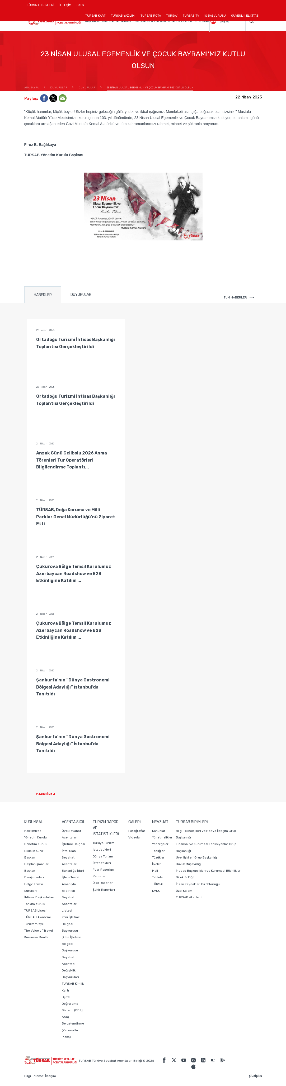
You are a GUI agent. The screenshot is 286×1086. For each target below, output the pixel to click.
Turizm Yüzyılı (34, 924)
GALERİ (176, 21)
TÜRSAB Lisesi (35, 910)
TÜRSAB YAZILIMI (123, 15)
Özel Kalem (184, 891)
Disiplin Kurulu (34, 851)
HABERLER (43, 295)
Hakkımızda (32, 831)
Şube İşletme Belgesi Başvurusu (71, 943)
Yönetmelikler (162, 837)
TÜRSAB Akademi (37, 917)
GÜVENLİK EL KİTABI (245, 15)
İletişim (50, 1076)
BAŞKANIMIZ (92, 21)
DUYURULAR (201, 21)
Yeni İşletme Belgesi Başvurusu (71, 923)
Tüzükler (158, 857)
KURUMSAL (108, 21)
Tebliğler (158, 851)
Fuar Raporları (103, 869)
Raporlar (99, 876)
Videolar (134, 837)
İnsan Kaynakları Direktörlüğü (198, 884)
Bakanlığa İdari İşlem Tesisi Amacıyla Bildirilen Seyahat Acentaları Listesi (73, 890)
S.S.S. (81, 5)
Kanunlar (158, 831)
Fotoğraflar (136, 831)
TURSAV (171, 15)
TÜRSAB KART (95, 15)
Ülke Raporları (103, 883)
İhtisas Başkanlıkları (39, 897)
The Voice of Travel (38, 930)
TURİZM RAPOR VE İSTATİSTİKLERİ (151, 21)
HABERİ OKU (49, 794)
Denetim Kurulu (35, 844)
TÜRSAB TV (191, 15)
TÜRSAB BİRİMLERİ (42, 7)
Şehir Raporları (104, 889)
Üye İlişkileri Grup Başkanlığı (197, 857)
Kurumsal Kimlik (36, 937)
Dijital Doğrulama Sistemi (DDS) (72, 1003)
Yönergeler (160, 844)
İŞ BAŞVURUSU (215, 15)
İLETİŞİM (65, 7)
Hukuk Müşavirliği (188, 864)
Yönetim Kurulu (35, 837)
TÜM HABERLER (239, 297)
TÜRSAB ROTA (150, 15)
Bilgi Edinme (33, 1076)
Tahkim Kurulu (34, 904)
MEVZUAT (186, 21)
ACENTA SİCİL (124, 21)
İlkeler (156, 864)
